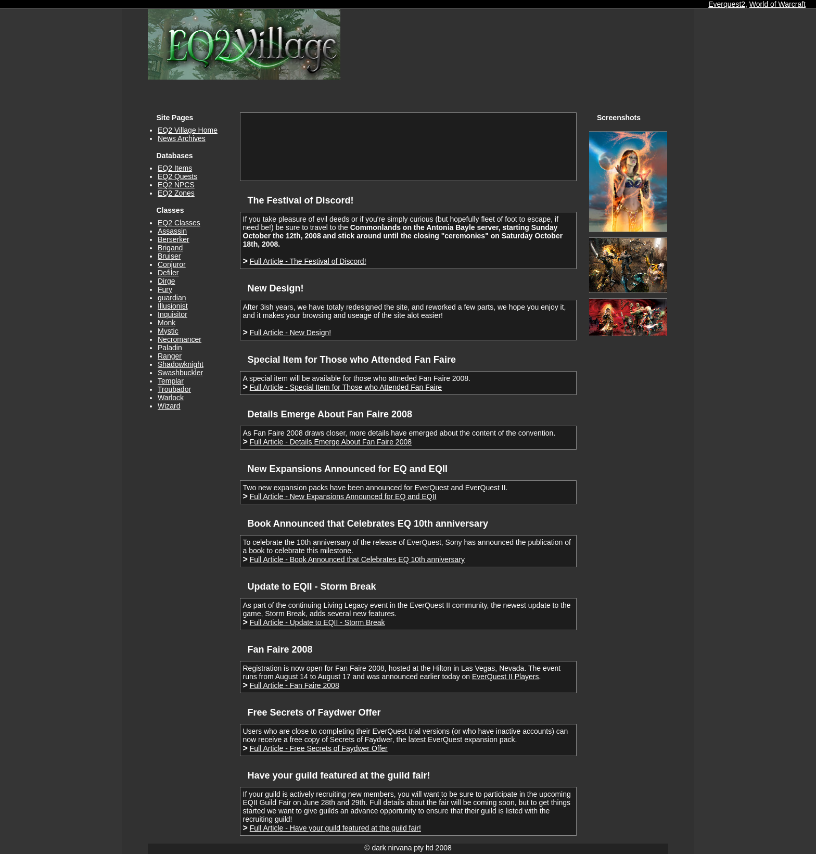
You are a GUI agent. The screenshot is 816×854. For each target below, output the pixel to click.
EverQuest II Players (505, 676)
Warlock (171, 397)
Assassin (172, 231)
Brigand (170, 248)
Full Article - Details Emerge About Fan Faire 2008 (331, 442)
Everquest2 (726, 4)
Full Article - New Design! (290, 332)
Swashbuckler (180, 372)
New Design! (276, 288)
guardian (172, 298)
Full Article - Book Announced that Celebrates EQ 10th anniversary (357, 559)
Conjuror (172, 264)
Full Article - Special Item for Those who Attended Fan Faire (346, 387)
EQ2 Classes (179, 223)
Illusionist (173, 306)
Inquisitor (172, 314)
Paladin (170, 347)
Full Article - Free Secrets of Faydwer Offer (319, 748)
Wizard (169, 406)
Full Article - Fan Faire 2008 (294, 685)
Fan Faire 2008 (280, 649)
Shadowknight (180, 364)
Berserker (173, 239)
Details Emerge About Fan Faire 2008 (330, 414)
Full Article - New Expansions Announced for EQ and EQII (343, 496)
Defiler (168, 273)
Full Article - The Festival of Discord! (308, 261)
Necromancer (179, 339)
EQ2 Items (175, 168)
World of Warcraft (777, 4)
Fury (165, 289)
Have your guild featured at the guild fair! (339, 775)
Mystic (168, 331)
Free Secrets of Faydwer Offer (314, 712)
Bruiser (169, 256)
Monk (166, 322)
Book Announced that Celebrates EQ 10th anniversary (368, 523)
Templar (171, 381)
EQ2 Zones (176, 193)
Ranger (170, 356)
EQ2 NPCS (176, 185)
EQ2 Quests (177, 176)
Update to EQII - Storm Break (312, 586)
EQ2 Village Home (188, 130)
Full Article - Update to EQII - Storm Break (317, 622)
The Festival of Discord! (301, 200)
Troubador (174, 389)
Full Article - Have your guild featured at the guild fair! (335, 828)
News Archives (182, 138)
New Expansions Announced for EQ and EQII (348, 469)
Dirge (166, 281)
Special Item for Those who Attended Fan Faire (352, 359)
